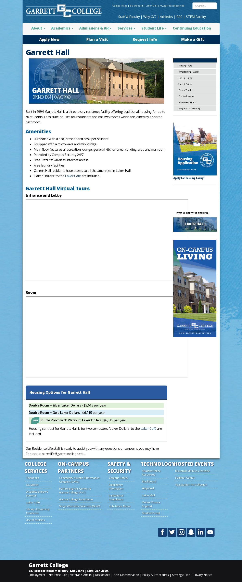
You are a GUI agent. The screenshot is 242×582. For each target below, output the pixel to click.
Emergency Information (116, 486)
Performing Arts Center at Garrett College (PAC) (75, 490)
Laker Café (73, 176)
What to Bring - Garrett (189, 71)
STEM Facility (196, 16)
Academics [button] (62, 28)
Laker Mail (151, 5)
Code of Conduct (186, 90)
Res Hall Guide (185, 78)
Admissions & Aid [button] (95, 28)
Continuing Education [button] (192, 28)
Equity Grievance (186, 96)
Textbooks (32, 478)
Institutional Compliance (116, 497)
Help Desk (148, 488)
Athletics (166, 16)
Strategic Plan (181, 575)
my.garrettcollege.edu (172, 5)
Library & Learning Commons (37, 511)
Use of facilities (35, 520)
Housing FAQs (185, 65)
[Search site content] (204, 5)
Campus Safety (118, 478)
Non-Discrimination (126, 575)
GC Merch (32, 485)
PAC (179, 16)
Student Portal (151, 513)
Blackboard (136, 5)
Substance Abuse (120, 506)
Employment (37, 575)
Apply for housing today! (188, 178)
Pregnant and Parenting (189, 108)
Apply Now (49, 39)
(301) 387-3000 (97, 571)
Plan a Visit (97, 39)
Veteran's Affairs (81, 575)
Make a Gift (192, 39)
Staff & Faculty (129, 16)
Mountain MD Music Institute (192, 471)
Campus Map (119, 5)
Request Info (145, 39)
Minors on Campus (187, 102)
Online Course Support (151, 504)
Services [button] (126, 28)
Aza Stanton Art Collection (191, 484)
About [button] (38, 28)
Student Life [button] (154, 28)
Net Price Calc (58, 575)
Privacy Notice (202, 575)
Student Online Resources (151, 473)
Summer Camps (185, 477)
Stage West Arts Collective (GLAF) (79, 506)
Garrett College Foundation (76, 499)
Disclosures (102, 575)
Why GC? (149, 16)
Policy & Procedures (155, 575)
